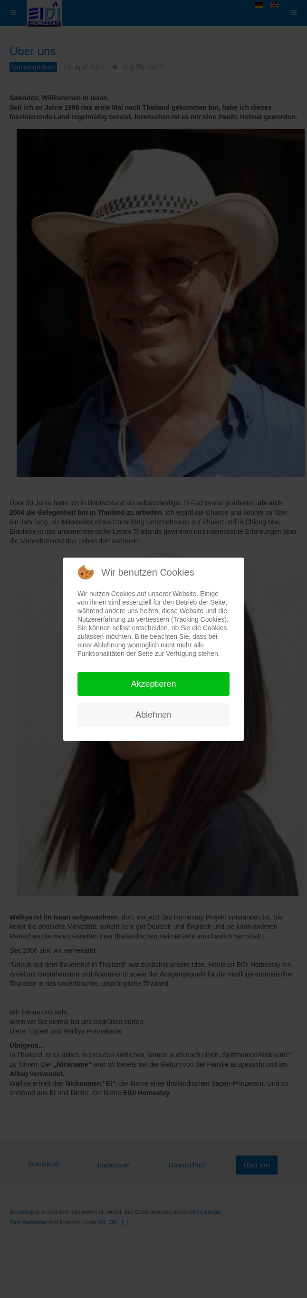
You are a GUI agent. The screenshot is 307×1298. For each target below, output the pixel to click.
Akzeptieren (153, 684)
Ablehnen (153, 715)
